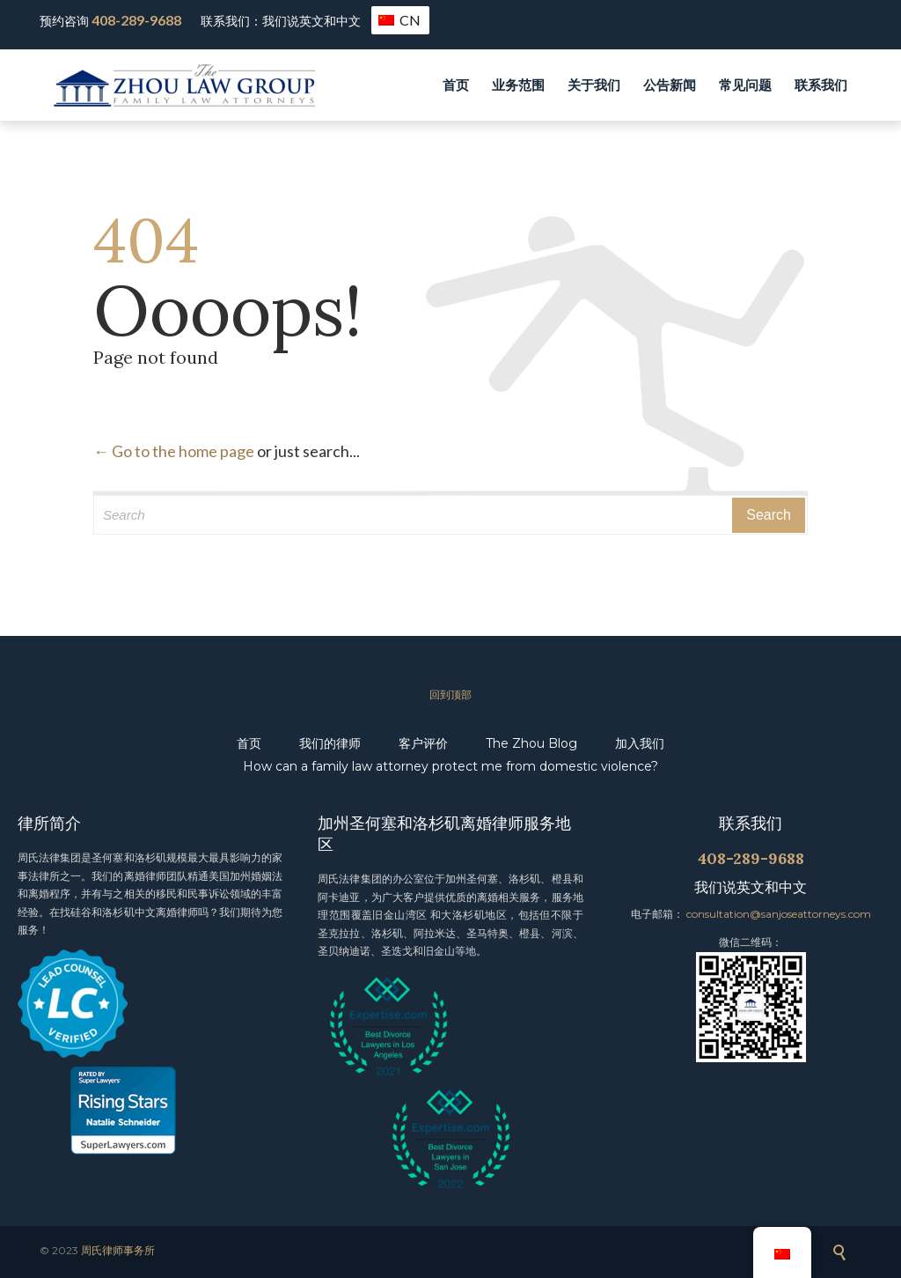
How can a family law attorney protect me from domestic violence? (450, 766)
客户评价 (423, 743)
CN (399, 19)
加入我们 (639, 743)
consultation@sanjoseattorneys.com (778, 913)
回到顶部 (450, 694)
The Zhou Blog (531, 743)
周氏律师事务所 (118, 1250)
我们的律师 (330, 743)
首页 (249, 743)
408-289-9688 (136, 19)
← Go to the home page (173, 451)
